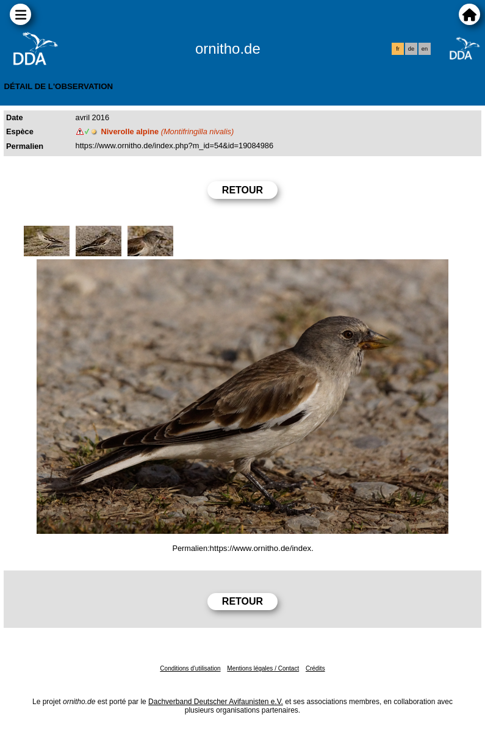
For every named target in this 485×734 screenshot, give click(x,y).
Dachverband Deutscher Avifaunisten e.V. (215, 701)
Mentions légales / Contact (263, 668)
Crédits (315, 668)
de (411, 49)
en (425, 49)
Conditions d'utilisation (190, 668)
